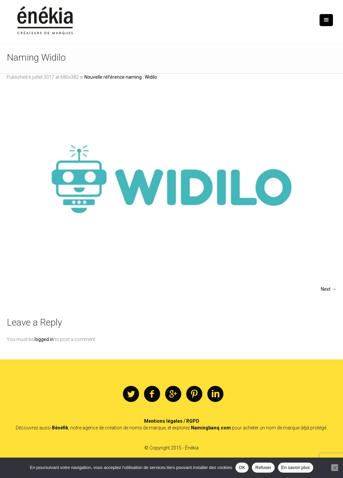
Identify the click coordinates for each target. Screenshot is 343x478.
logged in (44, 339)
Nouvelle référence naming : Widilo (120, 77)
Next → (328, 289)
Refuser (263, 467)
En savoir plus (295, 467)
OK (242, 467)
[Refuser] (334, 467)
